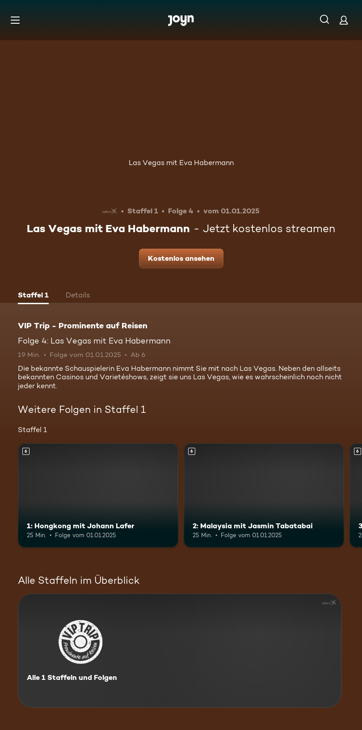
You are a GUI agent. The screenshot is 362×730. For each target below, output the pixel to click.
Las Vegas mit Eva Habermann (181, 162)
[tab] (33, 296)
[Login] (343, 20)
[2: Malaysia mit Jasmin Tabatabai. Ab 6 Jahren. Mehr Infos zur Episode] (264, 495)
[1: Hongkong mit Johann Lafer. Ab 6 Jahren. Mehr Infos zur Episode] (98, 495)
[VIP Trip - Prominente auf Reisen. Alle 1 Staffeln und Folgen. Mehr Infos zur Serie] (179, 651)
